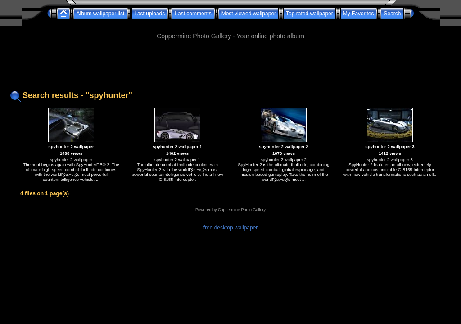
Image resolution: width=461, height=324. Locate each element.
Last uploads (149, 13)
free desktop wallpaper (230, 228)
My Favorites (358, 13)
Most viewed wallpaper (248, 13)
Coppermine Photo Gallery (242, 209)
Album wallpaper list (101, 13)
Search (392, 13)
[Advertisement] (230, 22)
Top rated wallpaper (309, 13)
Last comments (193, 13)
